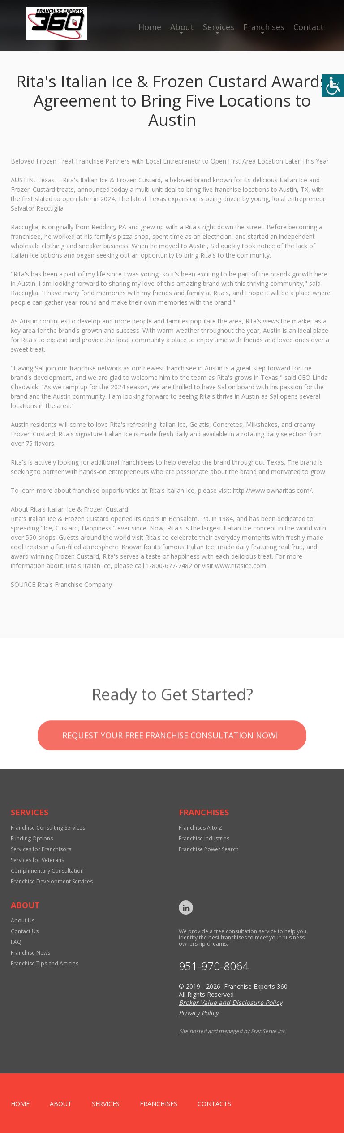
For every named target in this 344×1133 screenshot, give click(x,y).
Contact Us (25, 931)
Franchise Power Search (209, 849)
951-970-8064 (214, 966)
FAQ (16, 942)
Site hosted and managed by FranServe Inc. (232, 1031)
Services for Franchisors (41, 849)
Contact (308, 27)
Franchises (263, 27)
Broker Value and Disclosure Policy (230, 1002)
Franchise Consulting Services (48, 827)
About (182, 27)
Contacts (214, 1103)
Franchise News (30, 952)
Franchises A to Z (200, 827)
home (20, 1103)
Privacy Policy (199, 1012)
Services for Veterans (37, 860)
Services (218, 27)
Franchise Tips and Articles (44, 963)
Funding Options (32, 838)
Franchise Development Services (52, 881)
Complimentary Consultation (47, 871)
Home (149, 27)
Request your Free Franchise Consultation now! (170, 752)
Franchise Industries (204, 838)
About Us (22, 920)
